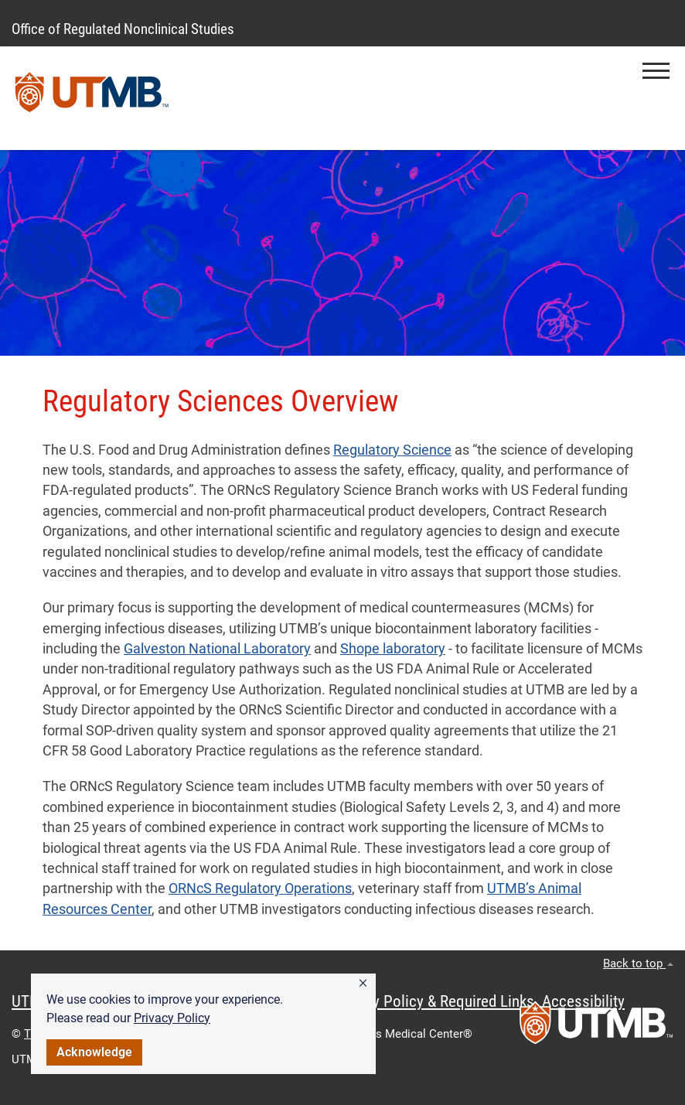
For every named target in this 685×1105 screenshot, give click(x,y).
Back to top (638, 963)
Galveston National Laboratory (217, 649)
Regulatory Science (392, 450)
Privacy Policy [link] (172, 1018)
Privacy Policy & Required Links (433, 1001)
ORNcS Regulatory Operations (260, 888)
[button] (363, 984)
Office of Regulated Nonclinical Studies (123, 29)
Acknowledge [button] (94, 1052)
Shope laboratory (392, 649)
